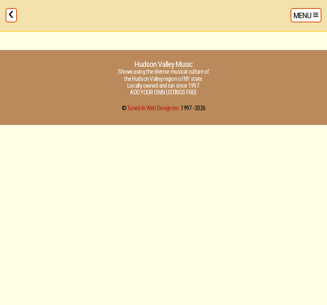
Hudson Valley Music (163, 64)
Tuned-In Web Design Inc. (153, 108)
